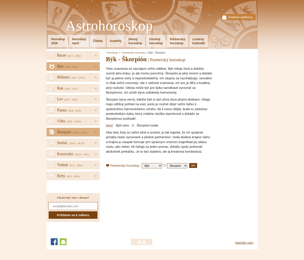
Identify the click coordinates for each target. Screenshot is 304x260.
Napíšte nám (244, 242)
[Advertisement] (142, 202)
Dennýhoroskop (135, 41)
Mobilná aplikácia (240, 17)
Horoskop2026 (58, 41)
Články (98, 41)
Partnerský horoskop (133, 52)
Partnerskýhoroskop (177, 41)
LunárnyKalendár (198, 41)
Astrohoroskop (109, 26)
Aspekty (115, 41)
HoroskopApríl (79, 41)
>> (193, 165)
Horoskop (112, 52)
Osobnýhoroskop (156, 41)
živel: (109, 125)
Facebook (54, 241)
